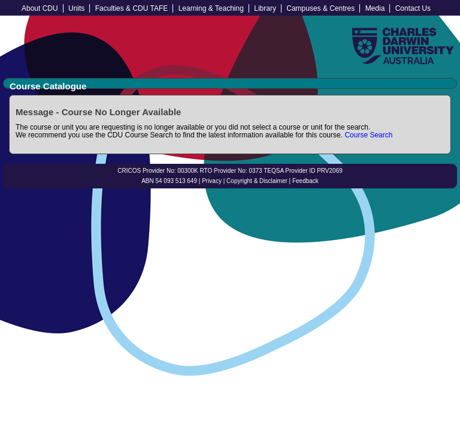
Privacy (212, 181)
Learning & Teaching (211, 8)
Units (76, 8)
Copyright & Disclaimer (257, 181)
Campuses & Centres (320, 8)
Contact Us (413, 8)
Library (265, 8)
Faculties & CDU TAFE (131, 8)
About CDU (40, 8)
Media (375, 8)
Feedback (305, 181)
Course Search (368, 135)
